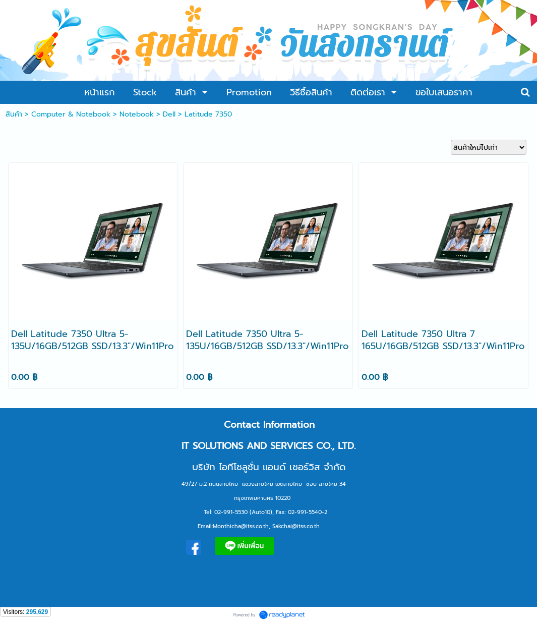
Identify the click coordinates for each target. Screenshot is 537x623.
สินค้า (14, 114)
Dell (169, 114)
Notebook (137, 114)
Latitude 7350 (208, 114)
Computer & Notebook (70, 114)
